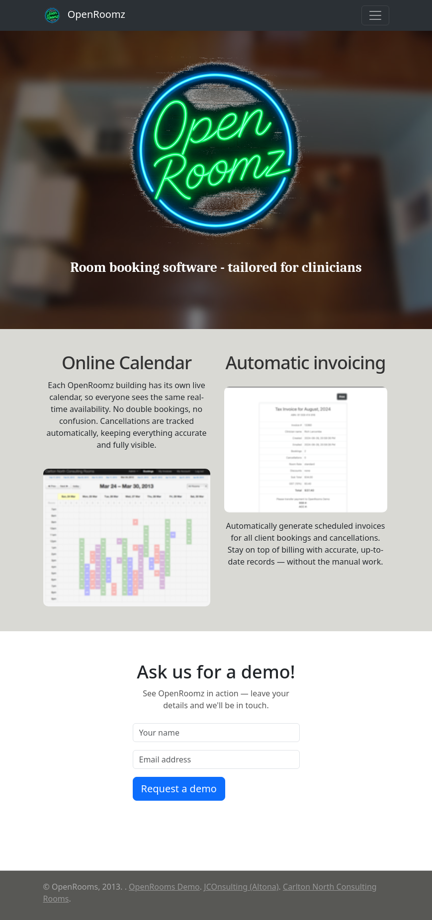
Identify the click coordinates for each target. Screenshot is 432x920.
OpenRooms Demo (164, 886)
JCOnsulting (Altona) (241, 886)
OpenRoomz (84, 15)
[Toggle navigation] (375, 15)
